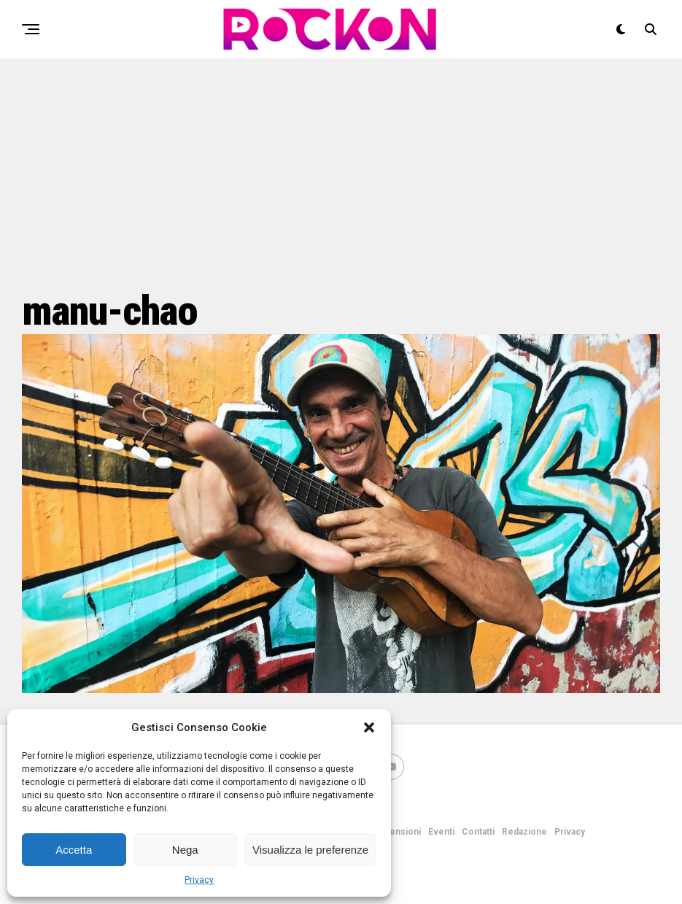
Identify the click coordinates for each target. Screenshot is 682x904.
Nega (185, 849)
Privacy (199, 880)
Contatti (478, 832)
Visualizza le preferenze (310, 849)
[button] (369, 727)
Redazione (524, 832)
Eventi (441, 832)
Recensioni (397, 832)
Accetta (73, 849)
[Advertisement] (341, 171)
